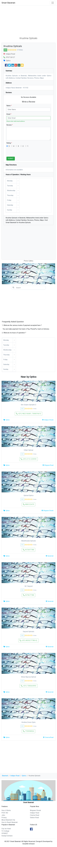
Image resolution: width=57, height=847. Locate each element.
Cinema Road (34, 815)
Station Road (34, 817)
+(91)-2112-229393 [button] (28, 459)
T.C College (5, 831)
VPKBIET (4, 833)
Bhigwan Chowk (35, 810)
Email (8, 114)
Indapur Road (14, 776)
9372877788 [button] (28, 550)
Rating (9, 143)
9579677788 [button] (28, 595)
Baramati (5, 776)
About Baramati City (8, 820)
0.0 (5, 50)
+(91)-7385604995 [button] (28, 686)
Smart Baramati (8, 3)
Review (9, 125)
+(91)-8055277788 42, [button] (28, 640)
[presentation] (21, 153)
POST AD (4, 813)
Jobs (3, 815)
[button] (6, 273)
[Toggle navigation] (52, 3)
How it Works (6, 810)
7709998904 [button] (28, 731)
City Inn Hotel (6, 829)
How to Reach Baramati (9, 822)
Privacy (4, 817)
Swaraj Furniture (7, 836)
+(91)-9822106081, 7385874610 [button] (28, 414)
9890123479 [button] (28, 504)
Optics (24, 776)
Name (9, 106)
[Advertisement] (28, 20)
